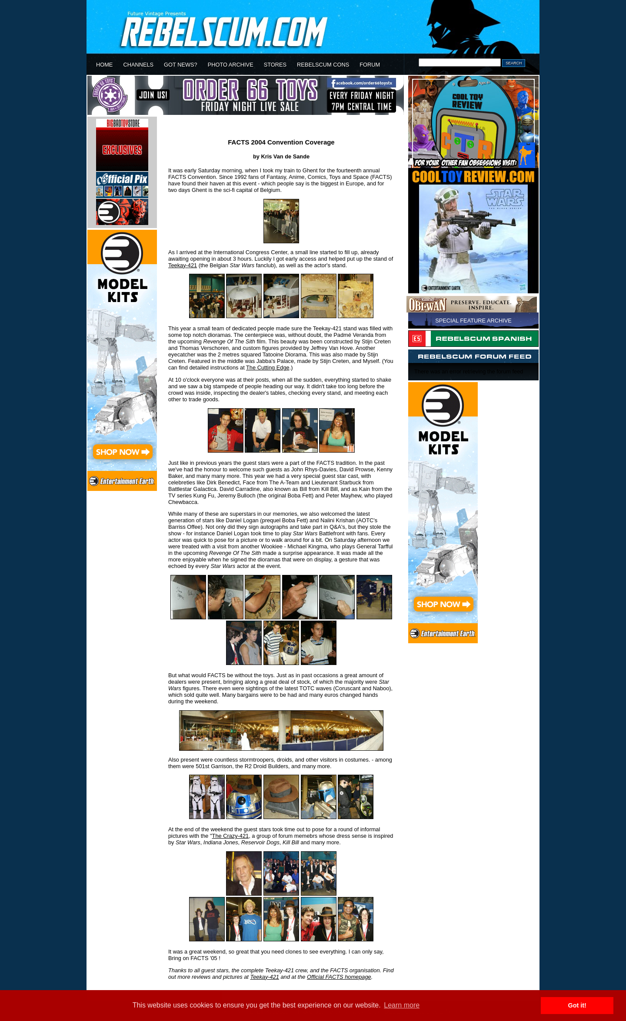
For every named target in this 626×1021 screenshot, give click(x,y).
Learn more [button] (402, 1005)
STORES (275, 64)
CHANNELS (138, 64)
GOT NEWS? (180, 64)
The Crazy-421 (230, 836)
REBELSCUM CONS (323, 64)
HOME (104, 64)
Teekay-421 (182, 265)
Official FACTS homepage (339, 977)
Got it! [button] (577, 1005)
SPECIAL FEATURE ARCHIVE (473, 320)
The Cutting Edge (268, 367)
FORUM (370, 64)
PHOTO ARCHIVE (230, 64)
